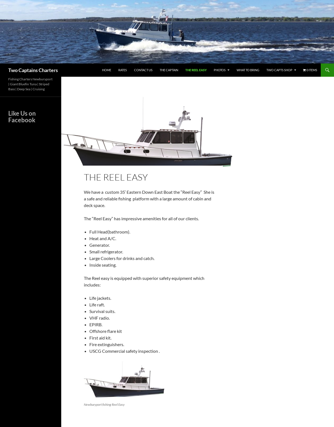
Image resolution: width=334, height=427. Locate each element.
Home (106, 70)
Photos (220, 70)
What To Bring (248, 70)
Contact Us (143, 70)
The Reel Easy (196, 70)
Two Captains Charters (33, 70)
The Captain (169, 70)
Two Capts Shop (279, 70)
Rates (122, 70)
